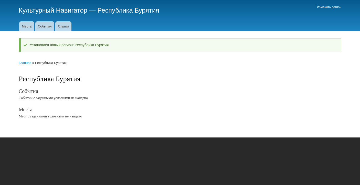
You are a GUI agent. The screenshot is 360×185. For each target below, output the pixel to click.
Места (26, 26)
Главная (25, 63)
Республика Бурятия (128, 10)
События (45, 26)
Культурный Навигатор (53, 10)
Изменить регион (329, 7)
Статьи (63, 26)
